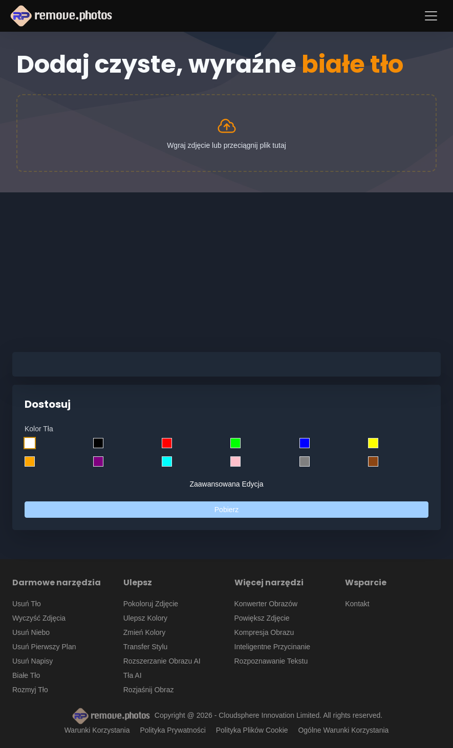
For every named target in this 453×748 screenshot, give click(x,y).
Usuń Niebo (31, 632)
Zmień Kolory (144, 632)
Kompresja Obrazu (264, 632)
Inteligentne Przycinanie (272, 647)
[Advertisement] (226, 264)
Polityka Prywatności (172, 730)
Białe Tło (26, 675)
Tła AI (132, 675)
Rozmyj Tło (30, 690)
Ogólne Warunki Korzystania (343, 730)
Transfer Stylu (145, 647)
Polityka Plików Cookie (252, 730)
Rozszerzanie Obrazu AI (162, 661)
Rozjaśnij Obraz (148, 690)
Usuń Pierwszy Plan (44, 647)
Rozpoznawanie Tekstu (271, 661)
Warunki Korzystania (97, 730)
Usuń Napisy (32, 661)
